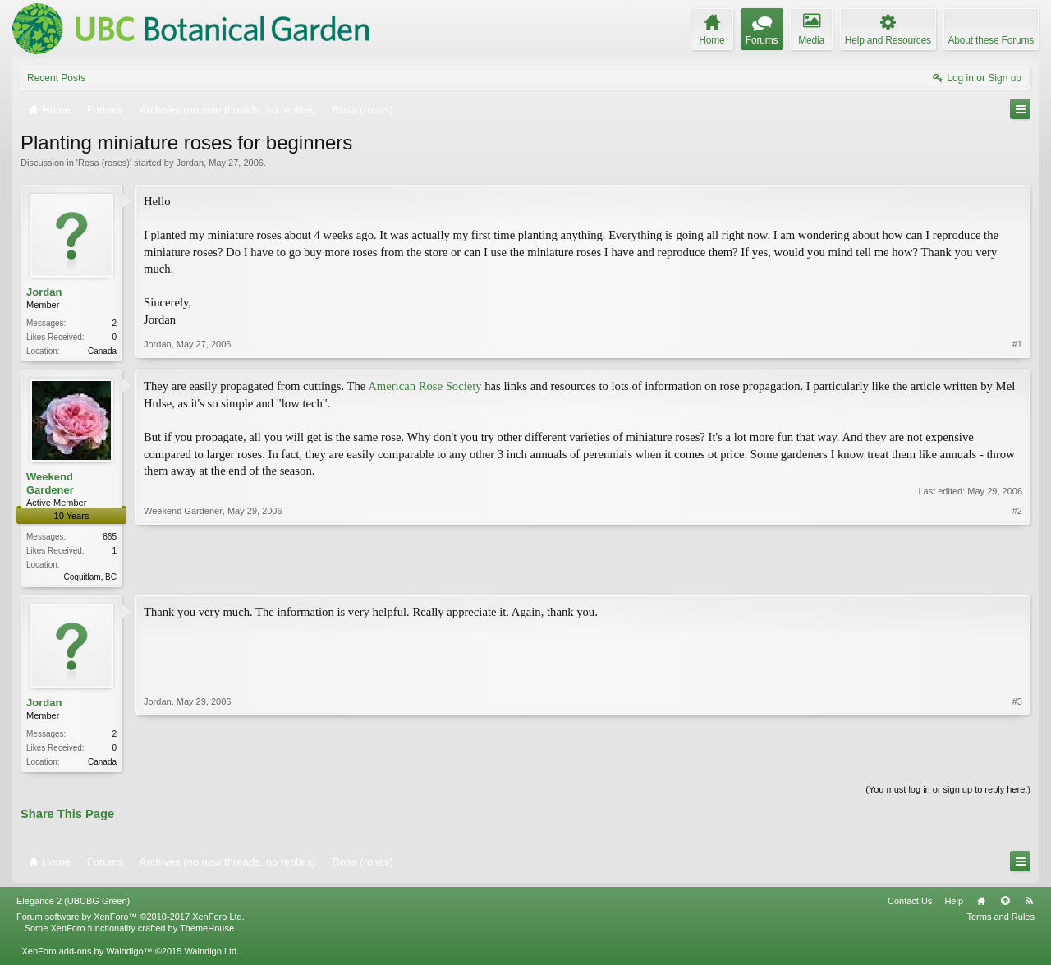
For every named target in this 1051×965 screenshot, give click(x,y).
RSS (1029, 906)
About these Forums (991, 40)
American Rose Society (424, 387)
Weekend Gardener (50, 485)
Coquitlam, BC (90, 578)
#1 (1017, 349)
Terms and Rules (1000, 921)
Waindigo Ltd (210, 956)
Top (1005, 906)
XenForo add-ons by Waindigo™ (86, 956)
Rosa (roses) (104, 163)
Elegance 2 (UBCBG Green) (73, 906)
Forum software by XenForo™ (130, 921)
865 (110, 538)
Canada (102, 351)
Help (953, 906)
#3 (1017, 763)
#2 (1017, 576)
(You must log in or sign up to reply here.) (947, 794)
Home (981, 906)
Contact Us (910, 906)
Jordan (190, 163)
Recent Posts (56, 78)
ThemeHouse (207, 933)
